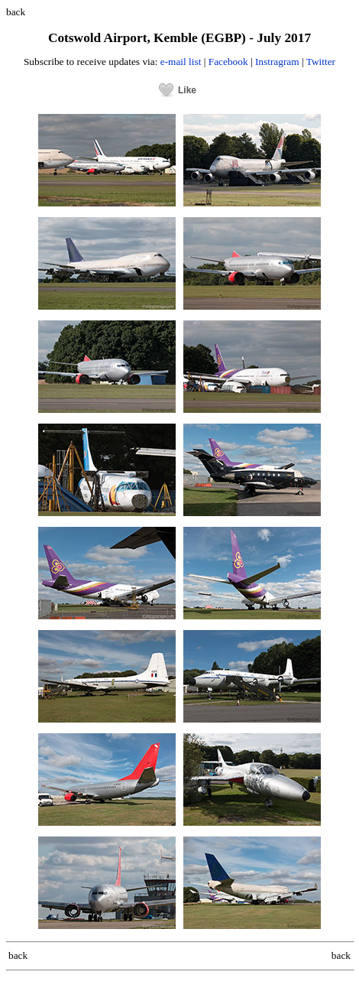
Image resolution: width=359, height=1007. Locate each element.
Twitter (320, 61)
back (15, 12)
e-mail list (181, 61)
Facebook (228, 61)
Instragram (277, 61)
